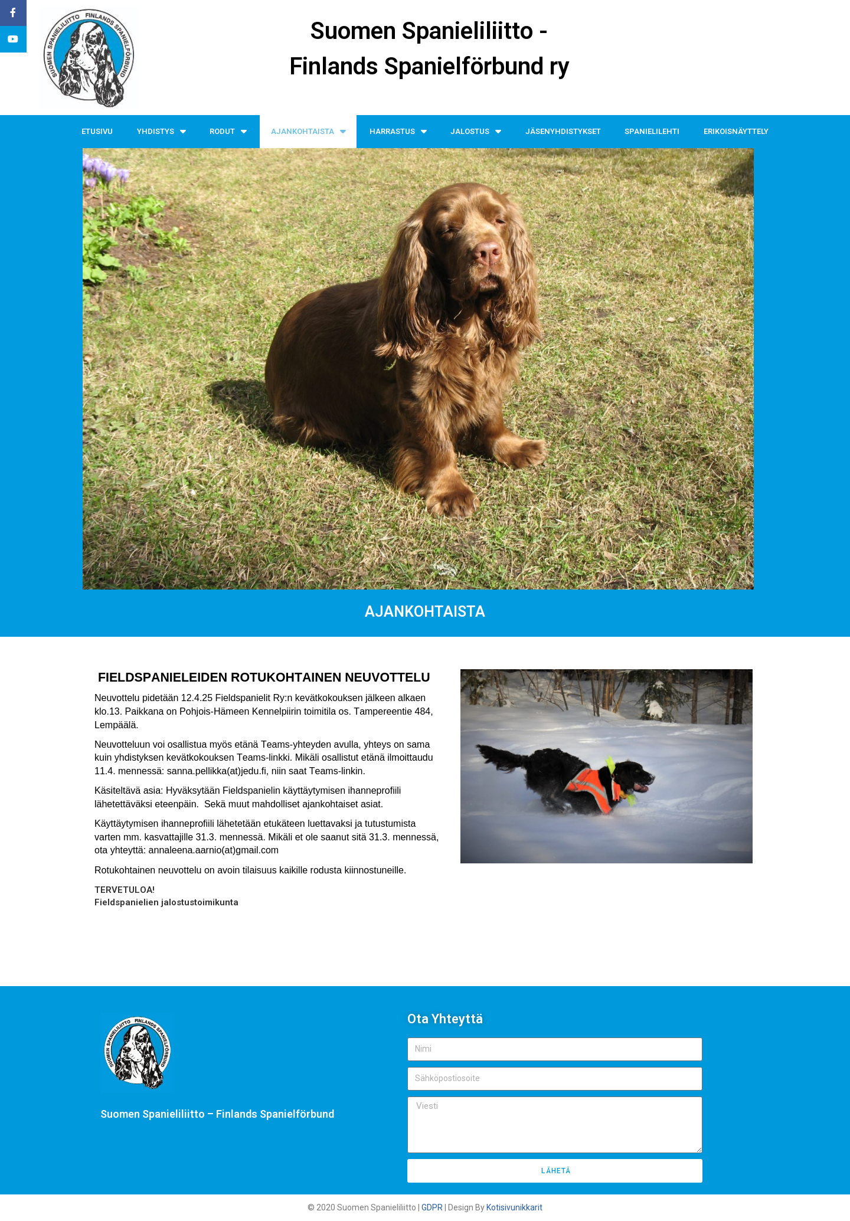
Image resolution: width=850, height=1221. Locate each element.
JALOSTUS (475, 131)
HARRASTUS (398, 131)
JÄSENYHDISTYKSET (563, 131)
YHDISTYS (161, 131)
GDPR (432, 1207)
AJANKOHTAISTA (308, 131)
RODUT (228, 131)
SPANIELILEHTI (652, 131)
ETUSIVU (97, 131)
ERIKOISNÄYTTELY (736, 131)
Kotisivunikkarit (514, 1207)
